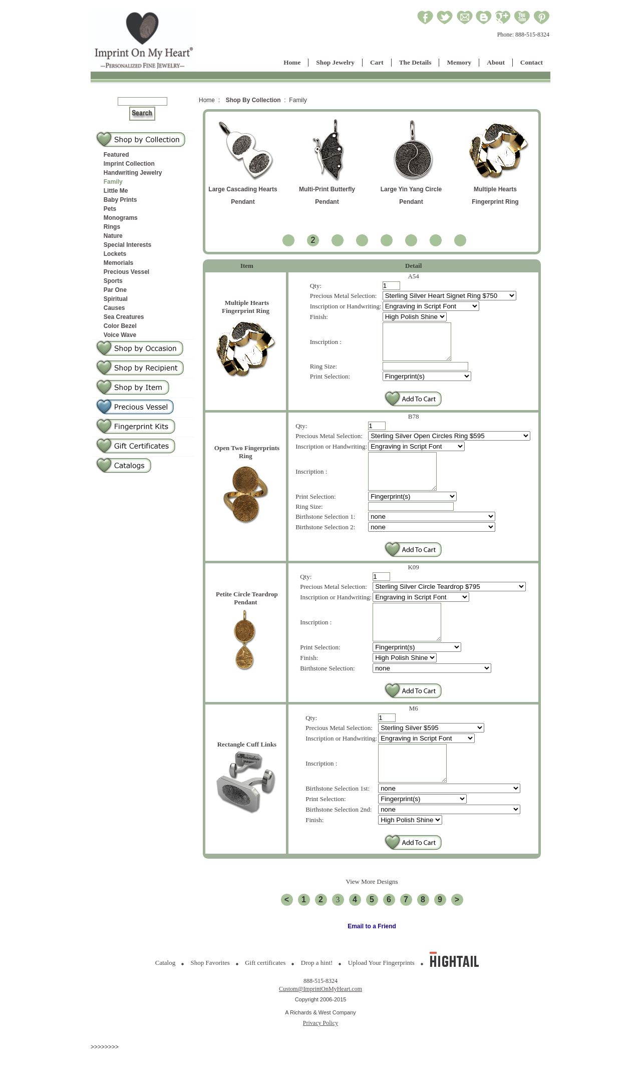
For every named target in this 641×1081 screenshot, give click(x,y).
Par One (115, 289)
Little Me (116, 190)
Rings (112, 226)
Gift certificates (265, 992)
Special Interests (127, 244)
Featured (116, 154)
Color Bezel (120, 325)
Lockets (115, 253)
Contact (531, 62)
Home (291, 62)
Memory (459, 62)
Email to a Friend (372, 956)
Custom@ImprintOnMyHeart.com (320, 1018)
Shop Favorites (210, 992)
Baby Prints (120, 199)
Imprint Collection (129, 163)
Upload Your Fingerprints (381, 992)
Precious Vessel (126, 271)
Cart (377, 62)
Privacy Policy (320, 1052)
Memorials (118, 262)
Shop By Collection (253, 100)
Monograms (121, 217)
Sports (113, 280)
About (496, 62)
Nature (113, 235)
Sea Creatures (124, 316)
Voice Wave (120, 334)
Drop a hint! (317, 992)
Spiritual (116, 298)
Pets (110, 208)
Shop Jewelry (335, 62)
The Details (415, 62)
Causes (114, 307)
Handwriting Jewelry (133, 172)
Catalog (165, 992)
